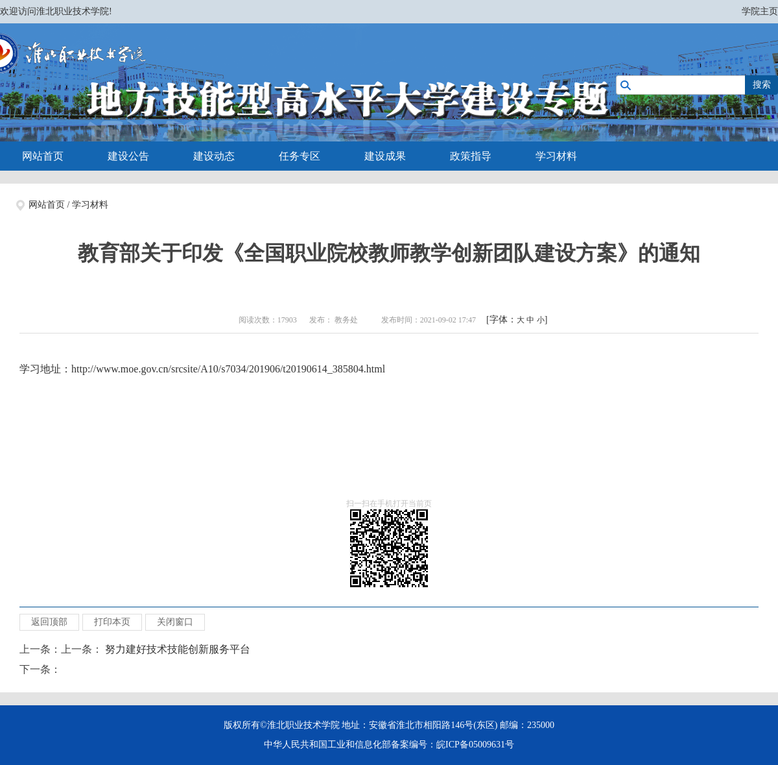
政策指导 (470, 156)
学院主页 (760, 11)
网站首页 (43, 156)
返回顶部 (49, 622)
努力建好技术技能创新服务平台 (177, 649)
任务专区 (299, 156)
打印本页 (112, 622)
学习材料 (556, 156)
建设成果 (385, 156)
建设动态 (214, 156)
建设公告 (128, 156)
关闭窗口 (175, 622)
